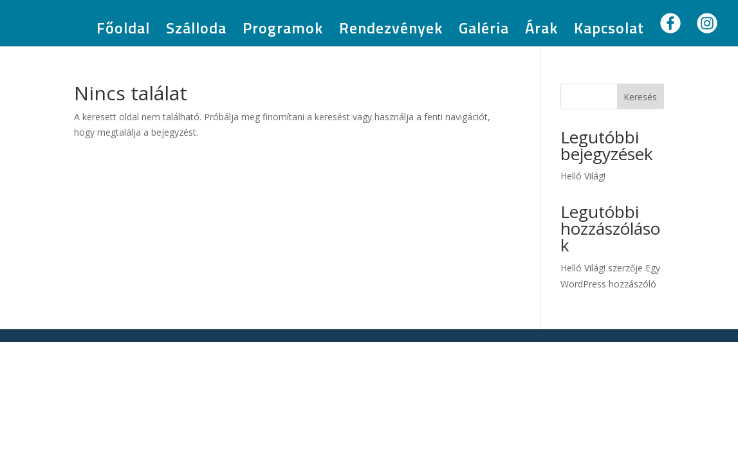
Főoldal (123, 31)
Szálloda (196, 31)
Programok (283, 31)
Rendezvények (391, 31)
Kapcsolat (609, 31)
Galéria (484, 31)
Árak (541, 31)
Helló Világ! (582, 176)
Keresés (640, 97)
